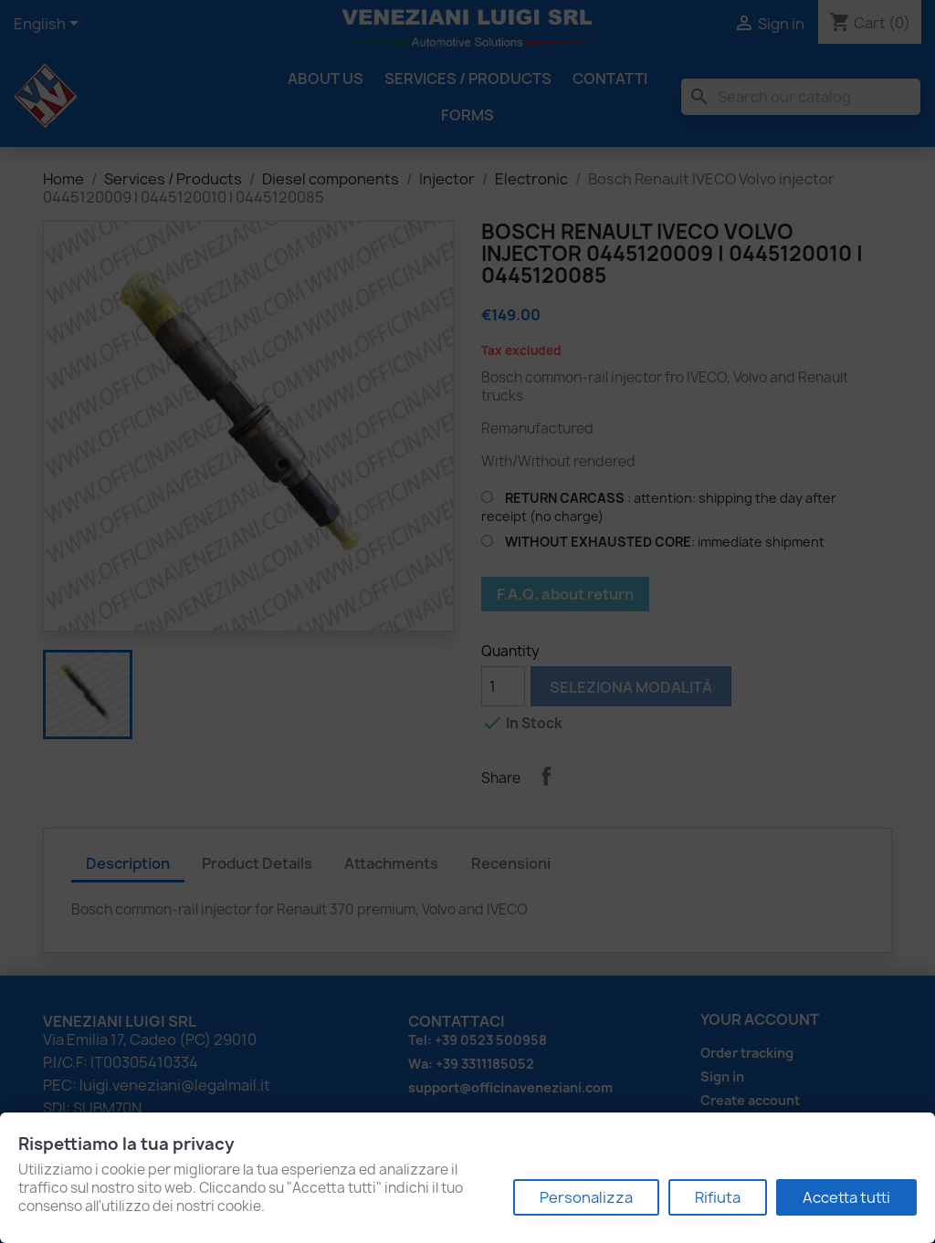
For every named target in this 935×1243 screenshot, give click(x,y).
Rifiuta (718, 1197)
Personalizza (586, 1197)
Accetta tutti (846, 1197)
